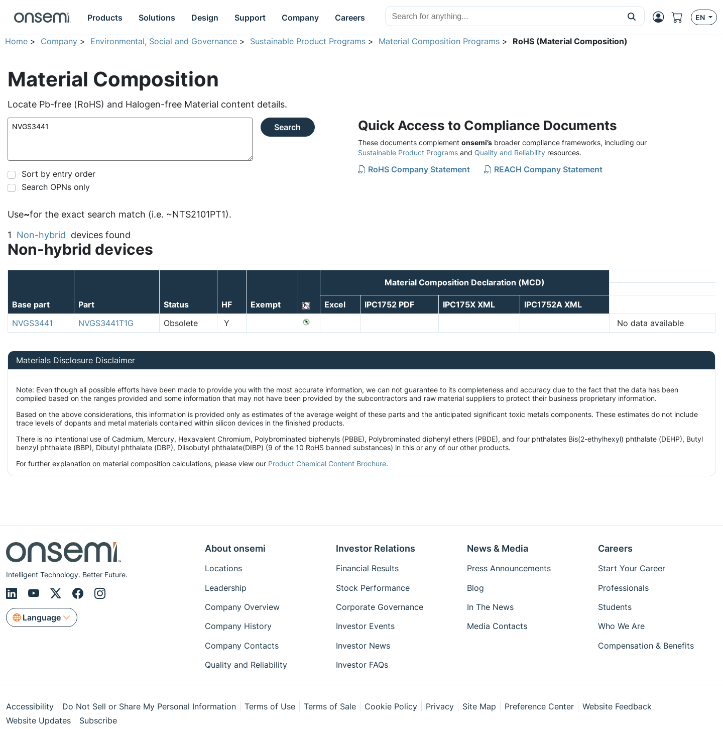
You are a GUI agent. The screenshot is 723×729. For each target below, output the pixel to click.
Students (615, 607)
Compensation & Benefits (646, 646)
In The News (490, 607)
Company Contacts (242, 646)
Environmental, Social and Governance (163, 41)
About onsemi (235, 548)
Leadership (226, 588)
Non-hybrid (41, 235)
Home (16, 41)
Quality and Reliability (509, 152)
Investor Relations (375, 548)
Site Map (479, 706)
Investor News (363, 646)
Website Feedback (617, 706)
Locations (223, 568)
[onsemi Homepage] (42, 18)
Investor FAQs (362, 665)
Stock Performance (373, 588)
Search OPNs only (56, 187)
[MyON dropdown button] (661, 17)
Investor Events (365, 626)
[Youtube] (35, 593)
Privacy (440, 706)
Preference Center (539, 706)
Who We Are (621, 626)
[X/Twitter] (57, 593)
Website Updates (38, 720)
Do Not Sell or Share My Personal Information (149, 706)
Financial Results (367, 568)
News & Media (497, 548)
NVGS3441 (130, 139)
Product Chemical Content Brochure (327, 463)
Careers (615, 548)
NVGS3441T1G (106, 323)
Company (59, 41)
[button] (632, 16)
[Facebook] (79, 593)
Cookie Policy (391, 706)
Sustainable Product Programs (308, 41)
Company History (238, 626)
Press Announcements (509, 568)
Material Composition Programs (439, 41)
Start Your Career (631, 568)
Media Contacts (497, 626)
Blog (475, 588)
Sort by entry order (58, 174)
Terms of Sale (330, 706)
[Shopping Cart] (681, 17)
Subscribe (98, 720)
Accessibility (30, 706)
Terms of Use (270, 706)
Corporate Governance (379, 607)
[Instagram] (99, 593)
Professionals (623, 588)
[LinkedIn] (13, 593)
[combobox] (502, 17)
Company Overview (242, 607)
